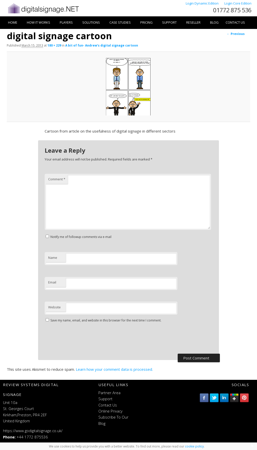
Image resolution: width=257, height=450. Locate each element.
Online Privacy (110, 411)
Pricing (146, 22)
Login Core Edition (237, 3)
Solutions (91, 22)
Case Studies (120, 22)
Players (66, 22)
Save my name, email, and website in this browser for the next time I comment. (105, 320)
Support (169, 22)
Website (54, 307)
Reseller (193, 22)
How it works (38, 22)
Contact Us (235, 22)
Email (52, 282)
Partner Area (109, 392)
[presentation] (83, 339)
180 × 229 (54, 45)
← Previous (236, 34)
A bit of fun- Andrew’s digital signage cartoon (101, 45)
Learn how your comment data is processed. (114, 369)
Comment (56, 179)
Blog (214, 22)
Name (52, 257)
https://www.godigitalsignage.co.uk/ (32, 430)
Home (12, 22)
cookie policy (194, 446)
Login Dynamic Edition (202, 3)
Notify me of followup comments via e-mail (80, 237)
